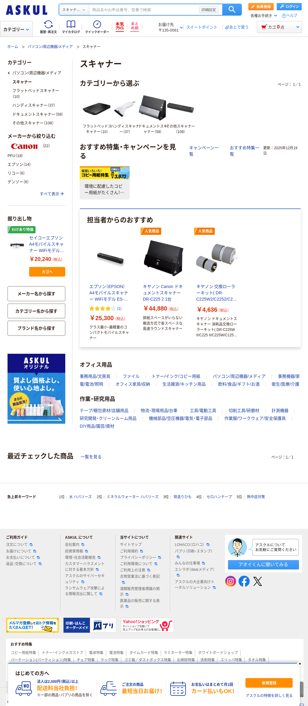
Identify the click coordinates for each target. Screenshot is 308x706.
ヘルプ (291, 16)
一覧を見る (91, 456)
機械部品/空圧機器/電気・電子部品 (180, 418)
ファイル (131, 376)
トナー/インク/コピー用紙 (176, 376)
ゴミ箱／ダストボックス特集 (147, 660)
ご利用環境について (138, 564)
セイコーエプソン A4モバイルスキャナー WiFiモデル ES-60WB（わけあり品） (46, 244)
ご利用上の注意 (135, 570)
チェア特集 (86, 660)
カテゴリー (16, 29)
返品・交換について (24, 564)
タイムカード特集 (143, 653)
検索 (232, 10)
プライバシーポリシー (140, 558)
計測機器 (280, 410)
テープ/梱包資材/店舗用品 (104, 410)
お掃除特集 (186, 660)
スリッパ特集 (231, 660)
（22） (29, 146)
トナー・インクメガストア (62, 653)
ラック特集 (109, 660)
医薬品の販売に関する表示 (140, 604)
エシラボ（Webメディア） (194, 572)
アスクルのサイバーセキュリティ (85, 579)
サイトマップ (131, 545)
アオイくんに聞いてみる (263, 564)
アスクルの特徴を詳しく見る (269, 696)
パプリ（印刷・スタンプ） (194, 553)
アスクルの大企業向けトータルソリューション (195, 585)
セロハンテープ (219, 497)
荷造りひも (183, 497)
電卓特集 (96, 653)
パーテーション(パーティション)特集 (41, 660)
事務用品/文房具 (95, 376)
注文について (19, 545)
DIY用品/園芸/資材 (97, 426)
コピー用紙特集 (23, 653)
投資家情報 (76, 551)
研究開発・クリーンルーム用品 (108, 418)
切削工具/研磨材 (244, 410)
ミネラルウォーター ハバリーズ (132, 497)
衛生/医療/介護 (285, 384)
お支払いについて (23, 558)
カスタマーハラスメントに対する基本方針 (85, 567)
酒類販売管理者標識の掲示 (140, 592)
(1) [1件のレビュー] (119, 308)
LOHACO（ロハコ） (192, 545)
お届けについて (21, 551)
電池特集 (116, 653)
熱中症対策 (256, 497)
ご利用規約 (131, 551)
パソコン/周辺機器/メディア (50, 47)
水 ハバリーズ (80, 497)
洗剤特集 (207, 660)
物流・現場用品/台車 (159, 410)
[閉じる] (300, 663)
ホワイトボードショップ (218, 653)
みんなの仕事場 (190, 563)
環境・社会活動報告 (82, 558)
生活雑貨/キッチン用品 (184, 384)
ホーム (12, 47)
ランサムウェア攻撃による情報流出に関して (85, 591)
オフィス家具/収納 (133, 384)
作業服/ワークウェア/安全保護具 (255, 418)
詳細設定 (209, 9)
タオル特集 (257, 660)
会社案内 (74, 545)
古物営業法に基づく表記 (140, 578)
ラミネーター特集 (178, 653)
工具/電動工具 (203, 410)
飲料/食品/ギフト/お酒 (239, 384)
